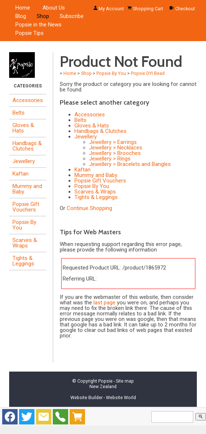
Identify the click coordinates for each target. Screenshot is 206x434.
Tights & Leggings (23, 261)
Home (22, 7)
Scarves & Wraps (24, 243)
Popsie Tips (29, 33)
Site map (125, 381)
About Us (54, 7)
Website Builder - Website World (103, 397)
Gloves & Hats (23, 128)
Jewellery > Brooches (115, 153)
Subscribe (72, 16)
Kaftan (20, 173)
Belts (18, 112)
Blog (20, 16)
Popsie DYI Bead (148, 73)
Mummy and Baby (27, 189)
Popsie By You (24, 225)
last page (104, 302)
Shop (43, 16)
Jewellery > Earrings (113, 142)
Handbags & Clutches (27, 146)
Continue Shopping (89, 208)
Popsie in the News (38, 24)
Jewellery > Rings (109, 158)
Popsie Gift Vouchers (25, 207)
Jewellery (23, 161)
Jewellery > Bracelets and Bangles (130, 164)
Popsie (105, 381)
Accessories (27, 100)
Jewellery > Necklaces (115, 147)
